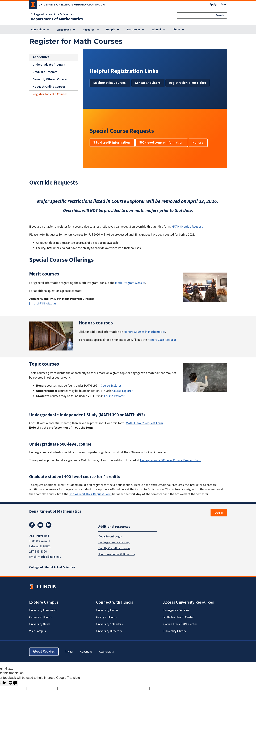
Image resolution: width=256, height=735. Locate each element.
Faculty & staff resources (114, 548)
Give (223, 4)
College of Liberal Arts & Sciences (52, 14)
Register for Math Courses (50, 94)
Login (218, 512)
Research (88, 30)
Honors (198, 142)
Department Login (110, 536)
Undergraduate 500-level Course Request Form (170, 460)
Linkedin (48, 525)
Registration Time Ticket (187, 83)
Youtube (40, 525)
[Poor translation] (12, 683)
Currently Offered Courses (50, 79)
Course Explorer (111, 385)
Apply (213, 4)
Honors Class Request (162, 340)
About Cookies (44, 651)
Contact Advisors (147, 83)
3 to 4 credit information (112, 142)
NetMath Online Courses (49, 87)
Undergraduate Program (49, 64)
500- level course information (161, 142)
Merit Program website (130, 283)
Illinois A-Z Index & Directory (116, 554)
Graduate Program (45, 72)
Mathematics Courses (110, 83)
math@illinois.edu (49, 557)
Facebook (32, 525)
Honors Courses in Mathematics (144, 332)
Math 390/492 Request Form (144, 423)
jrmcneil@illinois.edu (42, 303)
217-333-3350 (38, 551)
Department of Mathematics (57, 19)
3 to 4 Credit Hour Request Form (90, 494)
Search (220, 15)
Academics (64, 30)
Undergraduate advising (114, 542)
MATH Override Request (187, 226)
